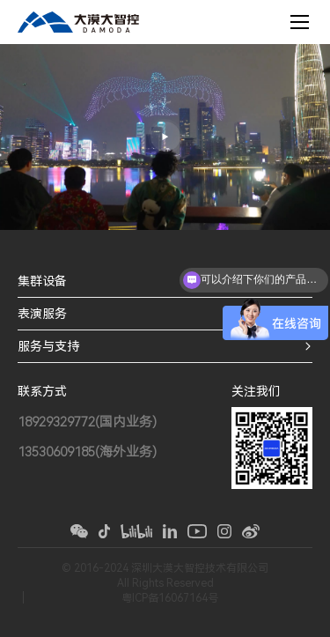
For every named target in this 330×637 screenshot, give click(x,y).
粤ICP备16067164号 (169, 598)
